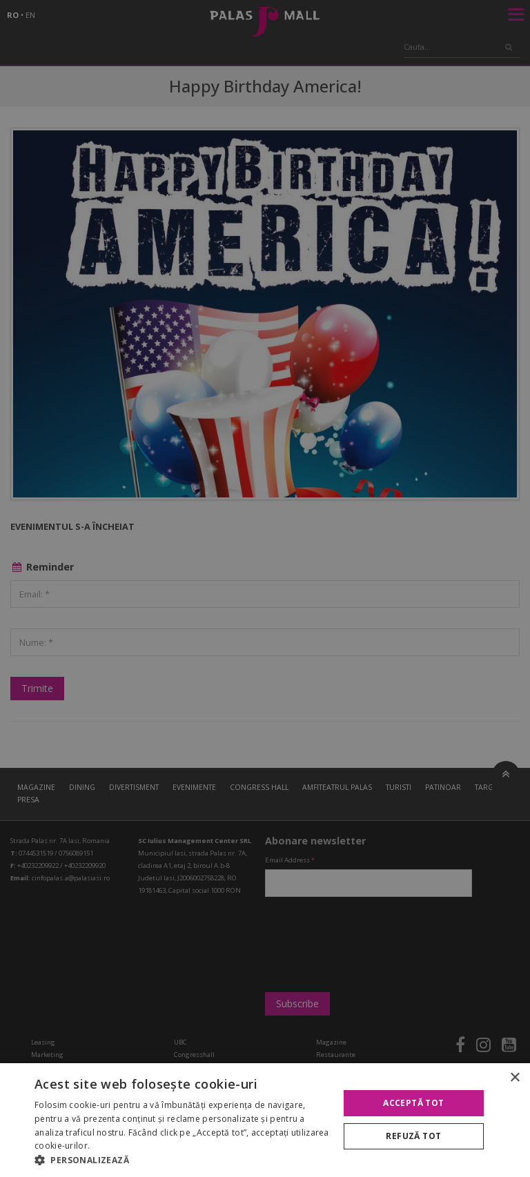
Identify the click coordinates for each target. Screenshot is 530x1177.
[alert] (265, 588)
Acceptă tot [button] (413, 1103)
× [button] (514, 1078)
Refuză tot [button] (413, 1136)
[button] (182, 1160)
